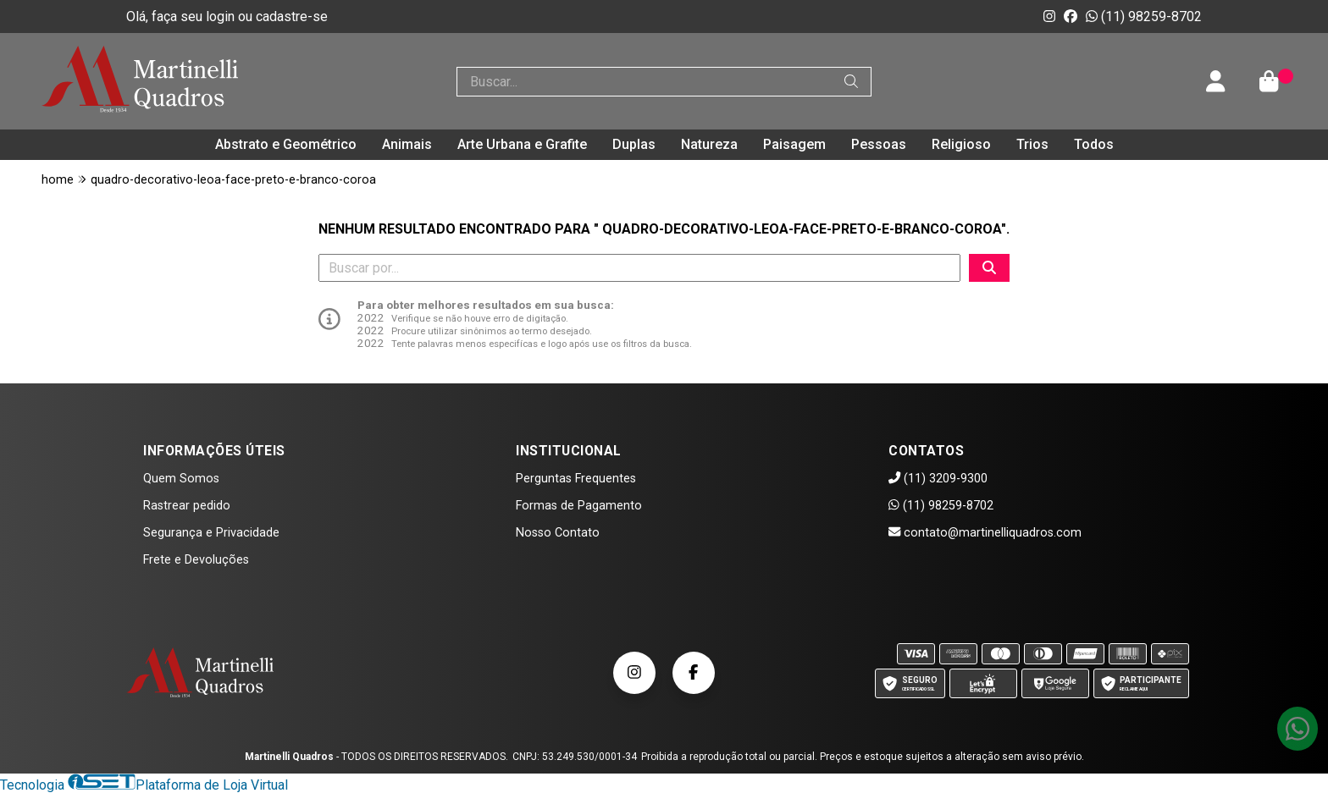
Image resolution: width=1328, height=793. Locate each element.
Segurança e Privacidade (211, 533)
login (222, 16)
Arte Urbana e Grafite (522, 144)
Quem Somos (181, 478)
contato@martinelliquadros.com (985, 533)
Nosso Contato (558, 533)
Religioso (961, 144)
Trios (1032, 144)
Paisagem (794, 144)
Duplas (634, 144)
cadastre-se (292, 16)
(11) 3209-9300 (938, 478)
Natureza (709, 144)
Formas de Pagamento (579, 505)
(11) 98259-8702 (1144, 16)
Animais (407, 144)
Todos (1094, 144)
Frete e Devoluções (196, 560)
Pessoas (878, 144)
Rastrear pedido (186, 505)
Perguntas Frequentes (576, 478)
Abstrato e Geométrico (286, 144)
